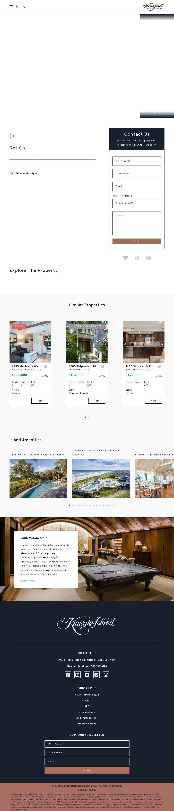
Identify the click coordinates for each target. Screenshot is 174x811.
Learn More (27, 581)
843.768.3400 (106, 660)
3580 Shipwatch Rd (82, 366)
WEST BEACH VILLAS (137, 370)
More (40, 401)
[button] (12, 344)
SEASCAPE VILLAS (79, 370)
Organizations (87, 712)
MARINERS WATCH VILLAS (26, 370)
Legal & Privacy (87, 790)
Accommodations (87, 718)
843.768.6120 (99, 666)
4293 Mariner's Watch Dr (29, 366)
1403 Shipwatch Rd (139, 366)
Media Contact (87, 724)
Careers (87, 700)
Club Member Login (87, 695)
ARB (87, 706)
